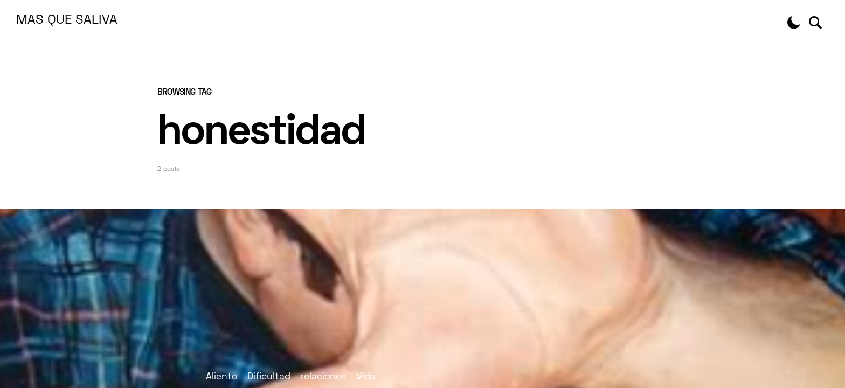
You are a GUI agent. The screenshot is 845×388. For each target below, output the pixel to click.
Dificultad (268, 377)
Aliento (221, 377)
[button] (794, 23)
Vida (366, 377)
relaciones (323, 377)
